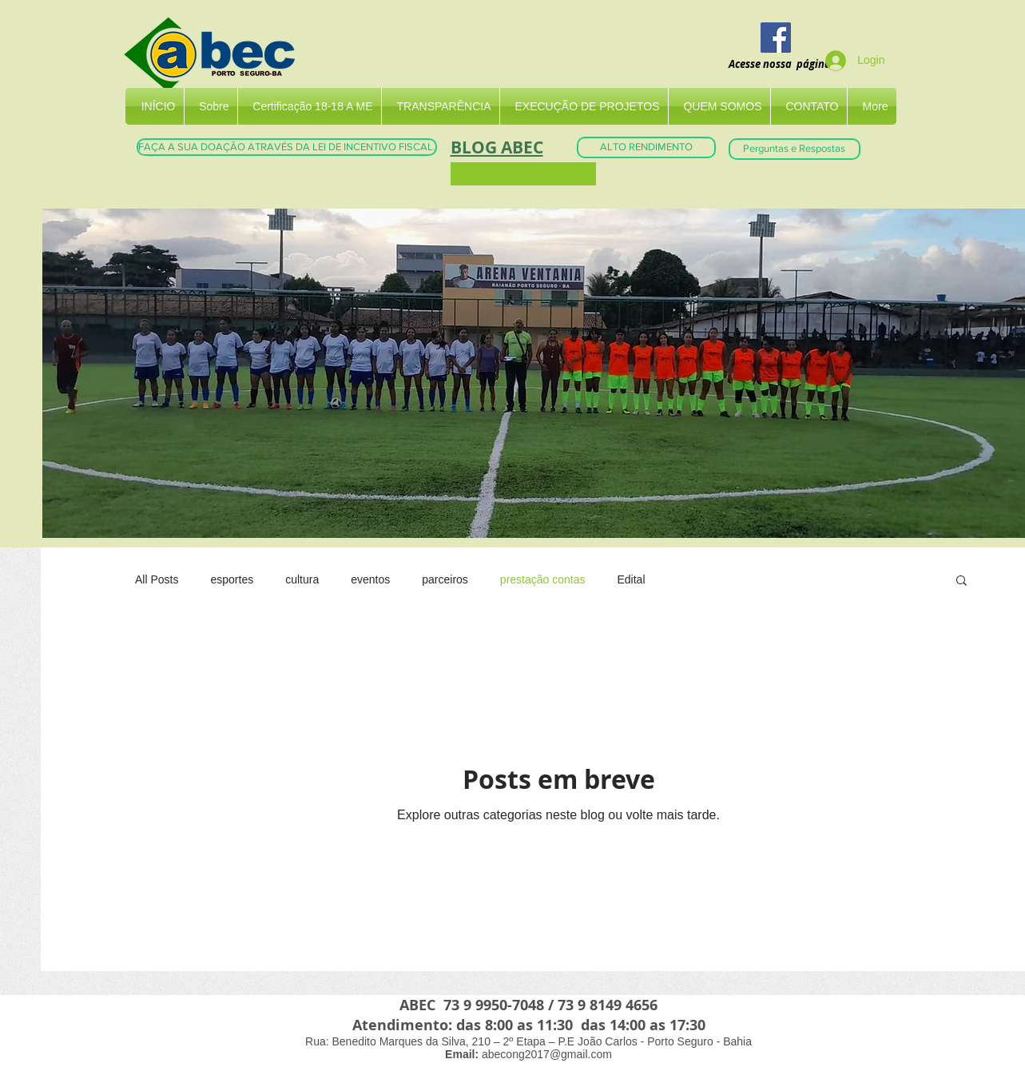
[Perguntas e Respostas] (794, 149)
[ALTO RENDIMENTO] (646, 147)
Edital (631, 579)
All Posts (156, 579)
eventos (370, 579)
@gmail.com (581, 1054)
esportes (231, 579)
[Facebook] (776, 37)
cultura (302, 579)
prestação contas (543, 579)
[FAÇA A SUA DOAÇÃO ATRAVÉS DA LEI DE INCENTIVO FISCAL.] (287, 147)
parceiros (445, 579)
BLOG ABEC (497, 147)
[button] (961, 581)
